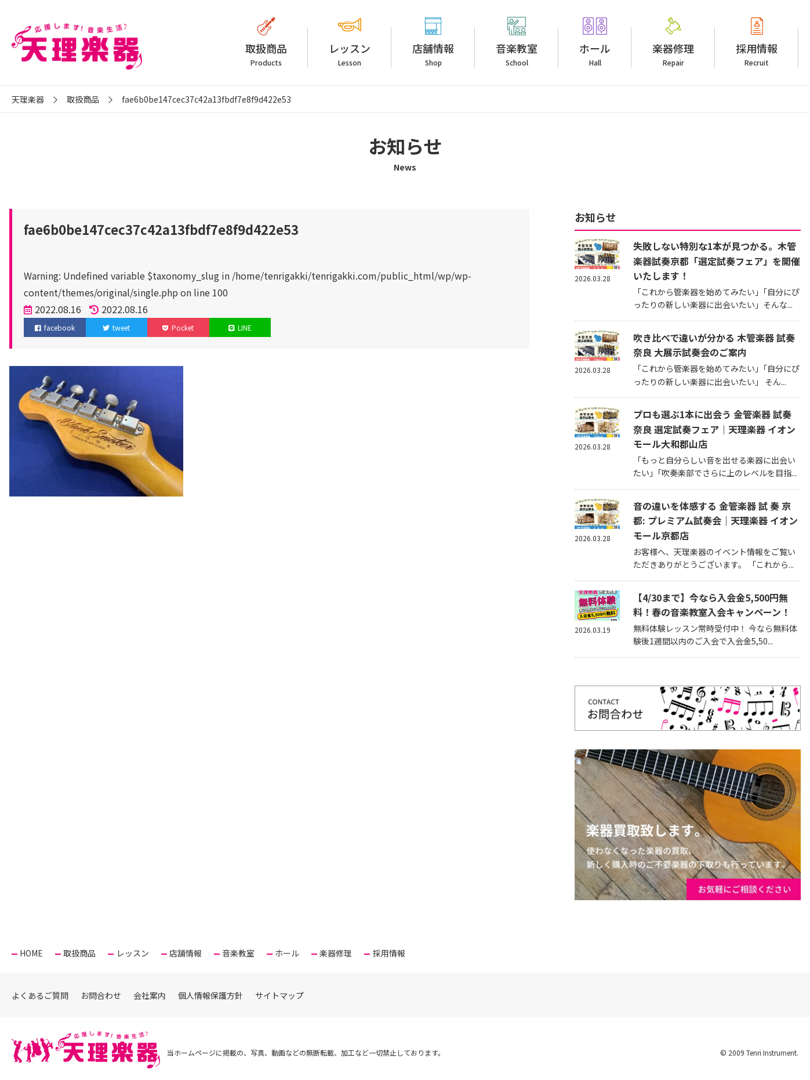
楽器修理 (673, 54)
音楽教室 (516, 54)
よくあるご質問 (40, 995)
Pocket (178, 327)
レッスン (350, 54)
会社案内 (149, 995)
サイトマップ (279, 995)
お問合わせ (101, 995)
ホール (595, 54)
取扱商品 (266, 54)
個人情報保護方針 (210, 995)
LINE (240, 327)
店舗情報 (433, 54)
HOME (31, 953)
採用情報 (757, 54)
